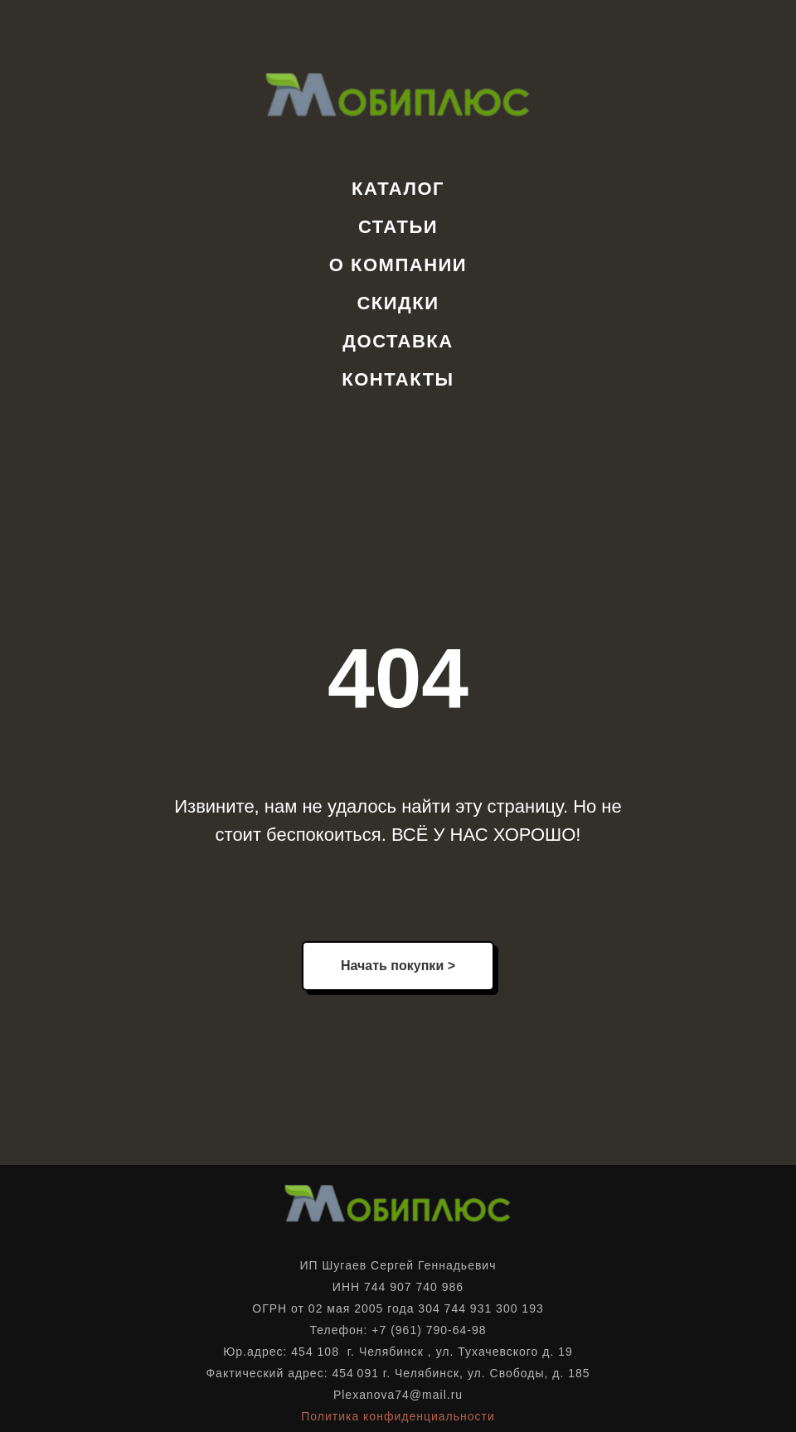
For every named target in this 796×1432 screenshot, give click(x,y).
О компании (398, 265)
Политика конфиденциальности (398, 1416)
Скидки (398, 303)
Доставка (397, 341)
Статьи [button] (398, 226)
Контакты (398, 379)
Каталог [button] (398, 188)
